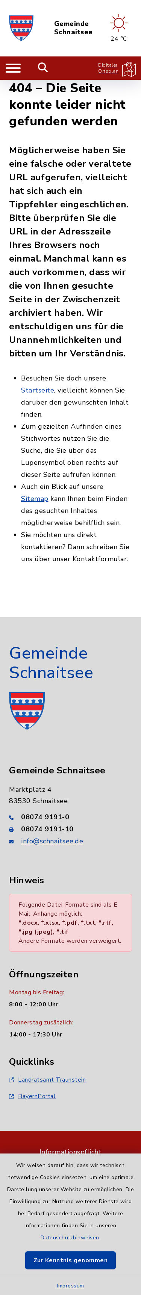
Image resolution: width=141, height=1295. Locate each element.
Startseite (37, 390)
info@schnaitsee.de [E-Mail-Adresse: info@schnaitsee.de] (52, 841)
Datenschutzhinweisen (70, 1237)
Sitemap (35, 498)
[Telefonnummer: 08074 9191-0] (70, 817)
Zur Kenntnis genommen (70, 1260)
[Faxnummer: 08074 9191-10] (70, 829)
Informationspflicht (70, 1152)
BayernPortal (32, 1096)
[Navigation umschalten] (13, 68)
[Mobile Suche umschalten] (43, 68)
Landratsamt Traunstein (47, 1080)
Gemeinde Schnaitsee (73, 28)
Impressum (70, 1285)
